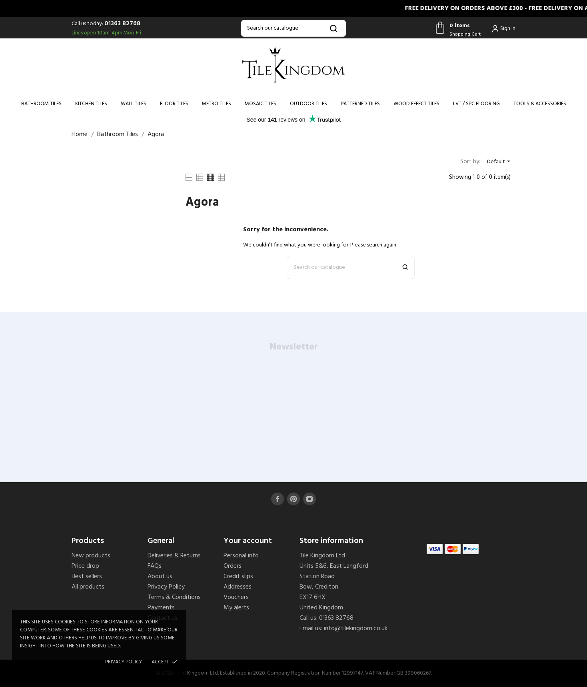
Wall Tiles (133, 104)
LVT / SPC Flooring (476, 104)
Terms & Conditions (174, 597)
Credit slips (238, 576)
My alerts (236, 608)
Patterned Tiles (360, 104)
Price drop (85, 566)
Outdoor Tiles (308, 104)
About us (160, 576)
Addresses (238, 587)
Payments (161, 608)
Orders (233, 566)
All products (88, 587)
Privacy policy (123, 662)
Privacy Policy (166, 587)
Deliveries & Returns (174, 556)
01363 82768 (122, 23)
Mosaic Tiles (260, 104)
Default (499, 161)
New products (91, 556)
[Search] (293, 28)
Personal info (241, 556)
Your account (248, 541)
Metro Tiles (216, 104)
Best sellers (87, 576)
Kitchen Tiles (91, 104)
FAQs (155, 566)
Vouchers (236, 597)
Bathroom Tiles (41, 104)
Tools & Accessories (539, 104)
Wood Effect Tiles (416, 104)
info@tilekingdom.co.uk (355, 628)
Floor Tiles (174, 104)
